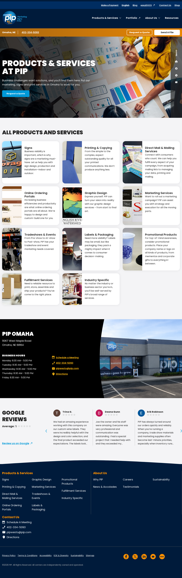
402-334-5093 (30, 32)
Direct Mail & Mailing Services (159, 149)
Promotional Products (161, 235)
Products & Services (105, 18)
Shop (177, 5)
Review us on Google (15, 443)
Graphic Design (96, 193)
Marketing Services (159, 193)
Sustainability (161, 479)
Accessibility (46, 555)
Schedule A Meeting (17, 522)
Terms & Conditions (27, 555)
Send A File (167, 32)
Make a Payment (109, 5)
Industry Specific (97, 280)
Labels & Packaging (99, 235)
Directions (59, 374)
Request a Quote (139, 32)
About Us (151, 18)
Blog (135, 5)
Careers (128, 479)
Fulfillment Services (38, 280)
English (125, 5)
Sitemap (90, 555)
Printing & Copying (98, 148)
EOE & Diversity (61, 555)
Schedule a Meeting (65, 358)
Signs (28, 148)
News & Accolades (105, 487)
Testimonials (131, 487)
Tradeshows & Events (40, 235)
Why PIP (98, 479)
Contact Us (165, 5)
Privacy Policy (8, 555)
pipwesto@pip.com (65, 368)
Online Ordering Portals (35, 194)
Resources (171, 18)
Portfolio (131, 18)
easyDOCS (146, 5)
